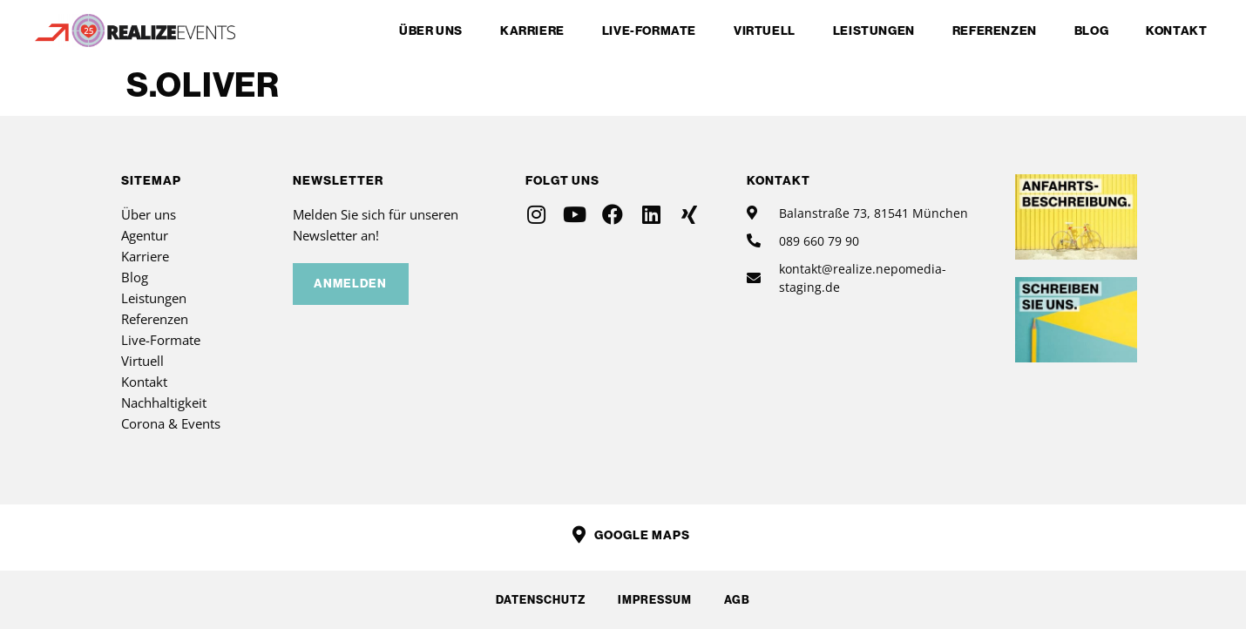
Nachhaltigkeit (164, 402)
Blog (1091, 30)
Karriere (532, 30)
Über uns (431, 30)
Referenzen (994, 30)
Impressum (655, 599)
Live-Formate (649, 30)
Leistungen (874, 30)
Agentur (144, 235)
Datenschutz (538, 599)
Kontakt (1176, 30)
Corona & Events (170, 423)
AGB (740, 599)
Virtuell (765, 30)
